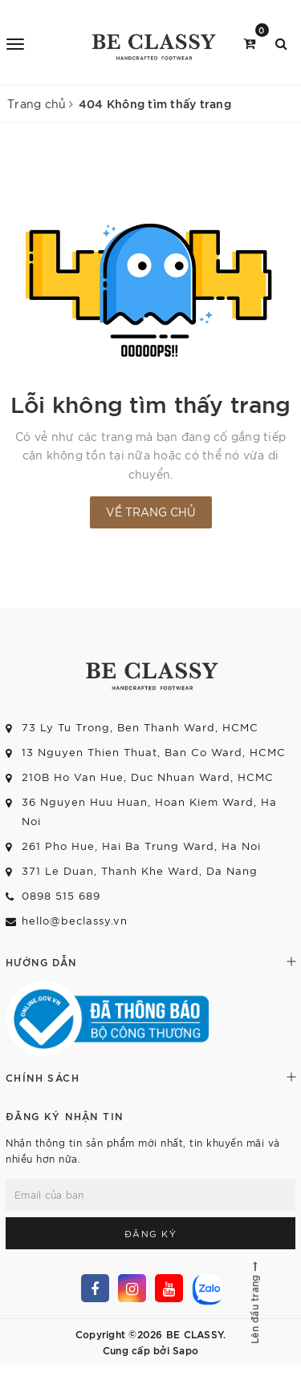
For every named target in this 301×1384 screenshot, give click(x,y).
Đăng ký (150, 1233)
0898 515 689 (61, 895)
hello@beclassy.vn (75, 920)
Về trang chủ (151, 511)
